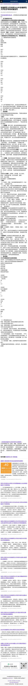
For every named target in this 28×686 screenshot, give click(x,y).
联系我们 (14, 680)
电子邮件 (18, 680)
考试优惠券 (3, 479)
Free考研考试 (14, 1)
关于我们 (10, 680)
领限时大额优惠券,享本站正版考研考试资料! (12, 461)
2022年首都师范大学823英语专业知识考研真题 (12, 629)
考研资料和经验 (7, 3)
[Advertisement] (14, 395)
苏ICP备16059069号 (14, 682)
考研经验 (15, 457)
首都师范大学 (8, 457)
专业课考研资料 (15, 3)
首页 (2, 3)
